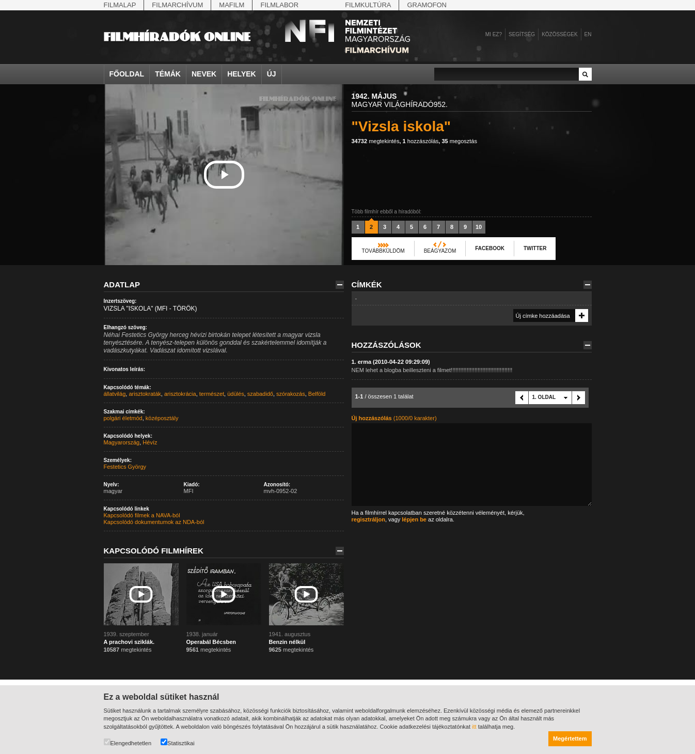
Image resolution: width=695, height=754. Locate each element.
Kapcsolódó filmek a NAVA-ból (142, 515)
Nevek (204, 74)
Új (271, 74)
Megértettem (570, 738)
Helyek (241, 74)
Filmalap (120, 5)
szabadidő (260, 394)
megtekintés (376, 141)
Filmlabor (279, 5)
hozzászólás (421, 141)
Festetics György (125, 467)
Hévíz (150, 442)
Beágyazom (440, 251)
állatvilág (115, 394)
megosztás (459, 141)
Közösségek (559, 34)
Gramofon (427, 5)
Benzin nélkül (287, 642)
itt (474, 727)
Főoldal (127, 74)
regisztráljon (368, 519)
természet (211, 394)
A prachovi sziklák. (129, 642)
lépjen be (414, 519)
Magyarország (122, 442)
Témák (168, 74)
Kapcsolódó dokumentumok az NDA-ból (154, 522)
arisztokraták (145, 394)
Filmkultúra (368, 5)
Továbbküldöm (383, 251)
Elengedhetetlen (128, 742)
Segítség (522, 34)
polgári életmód (123, 418)
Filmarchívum (177, 5)
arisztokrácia (180, 394)
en (588, 34)
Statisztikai (178, 742)
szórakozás (290, 394)
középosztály (162, 418)
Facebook (489, 248)
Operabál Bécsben (211, 642)
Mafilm (231, 5)
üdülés (235, 394)
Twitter (535, 248)
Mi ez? (493, 34)
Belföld (317, 394)
